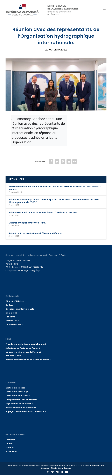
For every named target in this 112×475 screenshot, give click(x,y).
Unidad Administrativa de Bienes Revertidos (28, 359)
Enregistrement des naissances (21, 399)
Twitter (9, 443)
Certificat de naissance (18, 395)
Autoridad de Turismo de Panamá (23, 348)
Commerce (11, 312)
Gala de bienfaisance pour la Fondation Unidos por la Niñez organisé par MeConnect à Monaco (54, 188)
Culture (9, 305)
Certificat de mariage (17, 391)
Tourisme (10, 316)
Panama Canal (13, 355)
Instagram (11, 451)
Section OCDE (12, 320)
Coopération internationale (20, 309)
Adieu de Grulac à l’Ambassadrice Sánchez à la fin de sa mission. (43, 212)
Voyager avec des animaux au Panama (26, 411)
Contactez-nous (14, 324)
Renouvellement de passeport (21, 407)
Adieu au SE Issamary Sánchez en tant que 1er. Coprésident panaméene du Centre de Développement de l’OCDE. (53, 201)
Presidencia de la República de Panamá (26, 344)
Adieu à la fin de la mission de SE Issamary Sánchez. (35, 233)
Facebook (10, 439)
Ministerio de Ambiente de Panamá (23, 352)
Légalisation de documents (19, 403)
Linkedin (10, 447)
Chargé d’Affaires (15, 301)
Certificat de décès (15, 387)
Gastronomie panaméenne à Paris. (27, 222)
